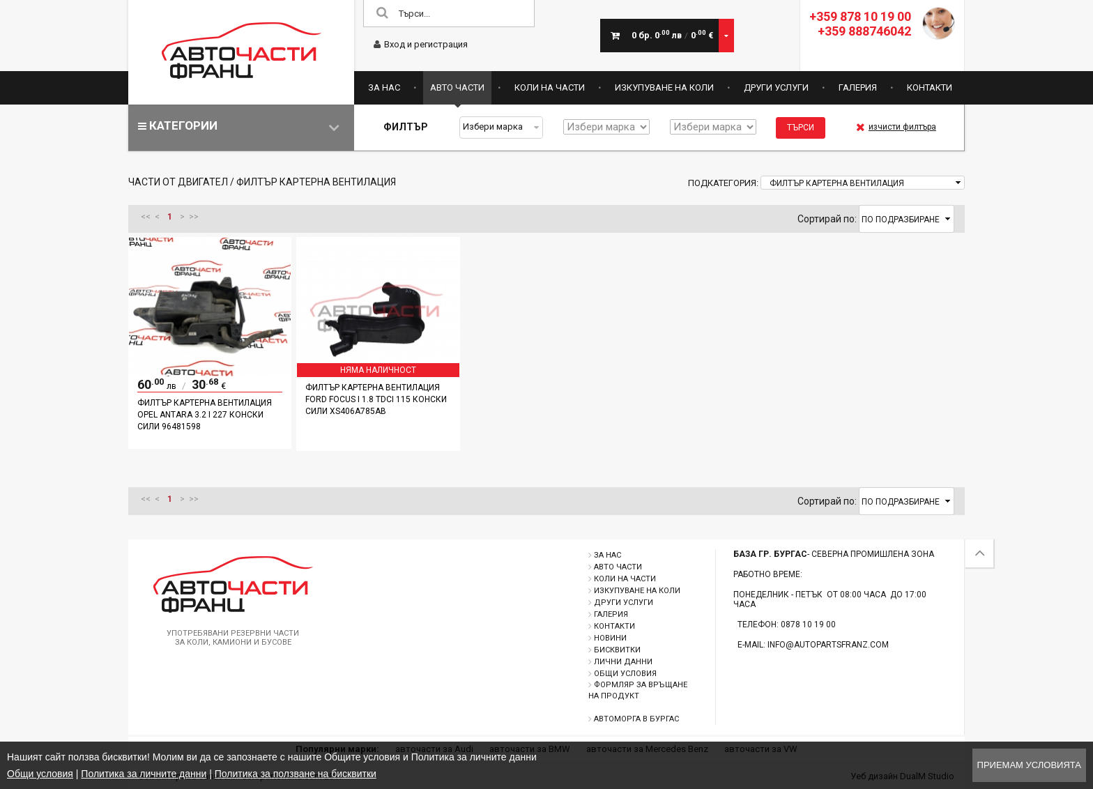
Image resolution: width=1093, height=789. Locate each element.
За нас (384, 87)
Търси (800, 127)
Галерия (858, 87)
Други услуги (776, 87)
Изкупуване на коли (664, 87)
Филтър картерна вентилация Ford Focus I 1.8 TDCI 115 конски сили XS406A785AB (376, 399)
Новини (610, 638)
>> (194, 217)
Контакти (929, 87)
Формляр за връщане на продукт (637, 690)
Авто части (457, 87)
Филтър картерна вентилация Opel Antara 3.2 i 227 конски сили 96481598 (204, 414)
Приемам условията (1029, 765)
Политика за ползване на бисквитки (295, 773)
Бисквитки (617, 649)
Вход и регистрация (421, 44)
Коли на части (549, 87)
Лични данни (623, 661)
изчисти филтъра (896, 126)
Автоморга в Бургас (636, 718)
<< (146, 217)
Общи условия (625, 673)
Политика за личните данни (143, 773)
